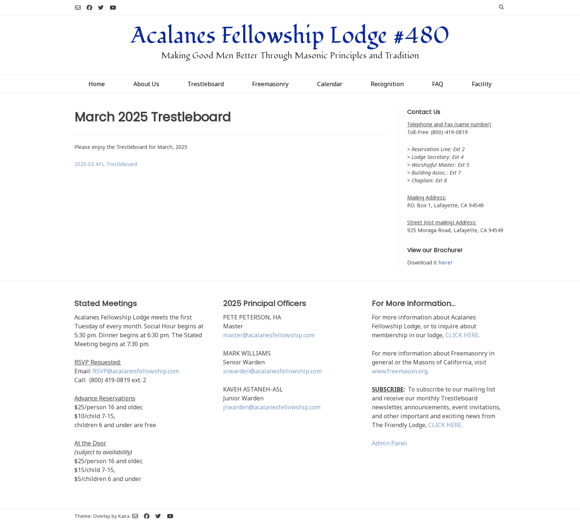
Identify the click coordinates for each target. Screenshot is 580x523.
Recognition (387, 84)
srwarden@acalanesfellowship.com (272, 371)
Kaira (123, 516)
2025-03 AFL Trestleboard (105, 164)
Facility (482, 84)
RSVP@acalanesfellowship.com (136, 371)
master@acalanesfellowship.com (269, 335)
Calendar (329, 84)
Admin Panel (389, 443)
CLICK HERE (461, 335)
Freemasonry (270, 84)
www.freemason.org (400, 371)
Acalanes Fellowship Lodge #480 (290, 35)
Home (96, 84)
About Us (146, 84)
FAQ (437, 84)
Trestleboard (205, 84)
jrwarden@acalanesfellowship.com (271, 407)
